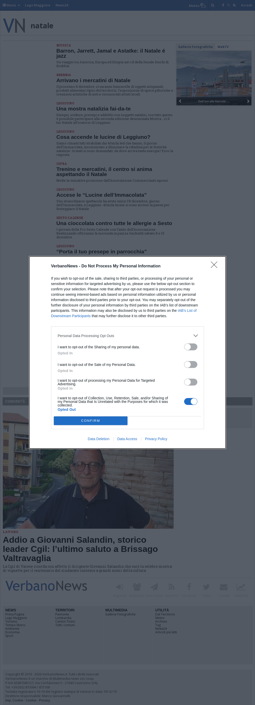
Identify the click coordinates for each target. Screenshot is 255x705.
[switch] (190, 346)
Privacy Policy (156, 439)
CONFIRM (90, 421)
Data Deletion (98, 439)
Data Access (127, 439)
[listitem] (127, 335)
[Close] (216, 266)
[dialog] (127, 352)
